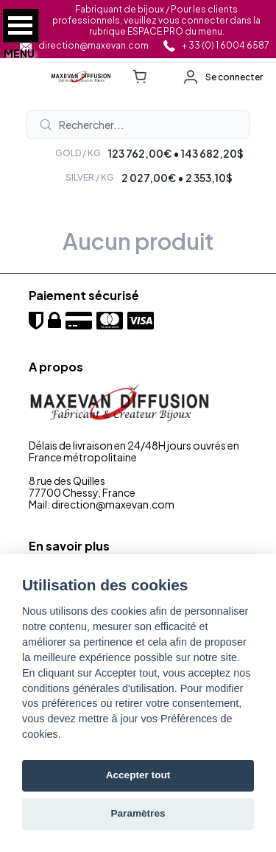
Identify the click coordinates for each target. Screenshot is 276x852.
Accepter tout (138, 775)
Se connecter (234, 77)
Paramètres (137, 813)
